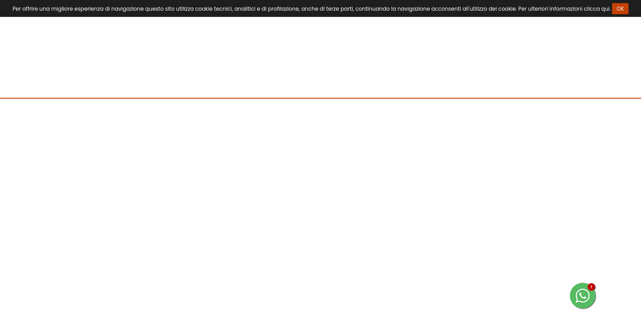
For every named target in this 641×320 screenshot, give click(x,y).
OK (620, 8)
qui (605, 8)
